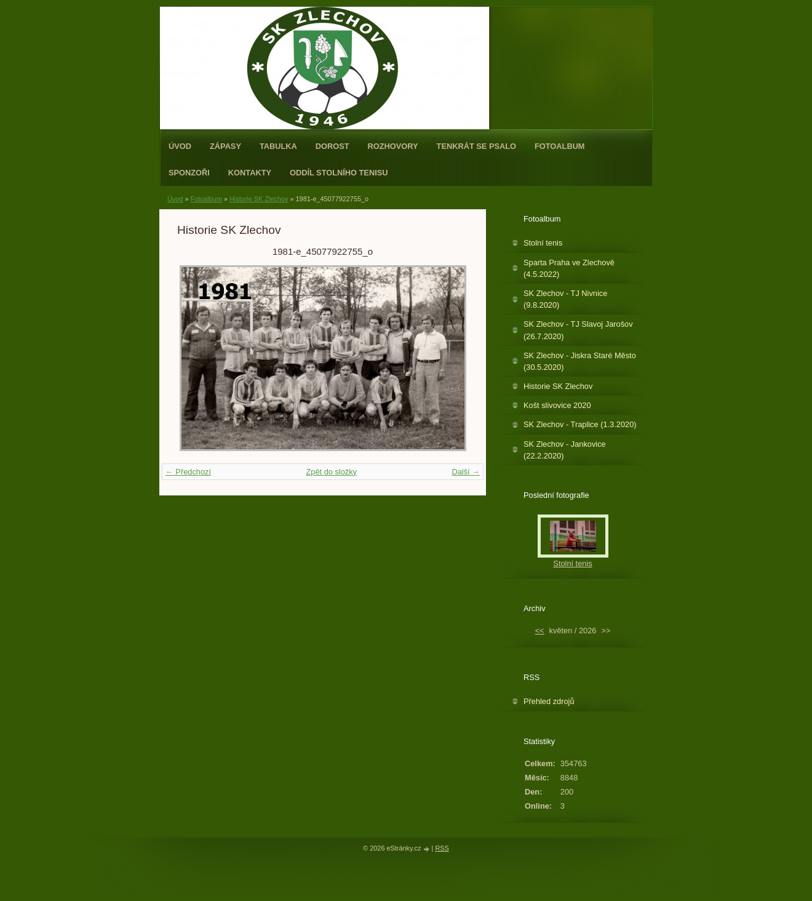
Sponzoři (189, 172)
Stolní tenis (542, 242)
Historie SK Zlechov (259, 198)
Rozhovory (393, 146)
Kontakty (249, 172)
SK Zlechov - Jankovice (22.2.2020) (564, 449)
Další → (466, 471)
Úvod (180, 146)
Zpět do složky (331, 471)
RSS (441, 848)
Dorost (332, 146)
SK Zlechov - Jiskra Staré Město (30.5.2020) (579, 361)
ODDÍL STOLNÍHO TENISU (339, 172)
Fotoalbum (560, 146)
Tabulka (278, 146)
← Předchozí (188, 471)
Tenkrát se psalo (476, 146)
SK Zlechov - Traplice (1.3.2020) (580, 424)
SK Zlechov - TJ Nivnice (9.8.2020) (565, 299)
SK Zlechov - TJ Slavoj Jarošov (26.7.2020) (578, 329)
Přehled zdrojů (549, 701)
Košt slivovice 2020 (557, 405)
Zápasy (225, 146)
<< (539, 630)
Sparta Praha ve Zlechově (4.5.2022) (569, 268)
